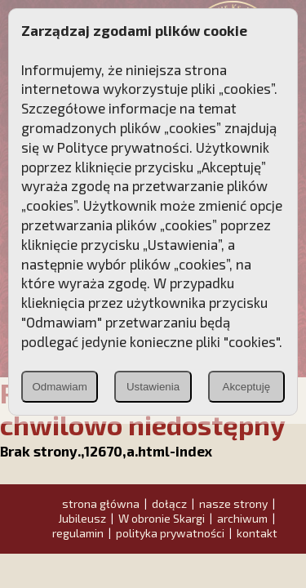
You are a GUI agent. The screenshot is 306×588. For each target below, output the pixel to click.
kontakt (257, 533)
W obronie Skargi (161, 518)
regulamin (78, 533)
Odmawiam (59, 387)
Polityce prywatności (123, 147)
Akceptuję (247, 387)
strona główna (101, 503)
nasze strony (233, 503)
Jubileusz (82, 518)
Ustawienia (153, 387)
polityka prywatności (170, 533)
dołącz (169, 503)
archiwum (242, 518)
